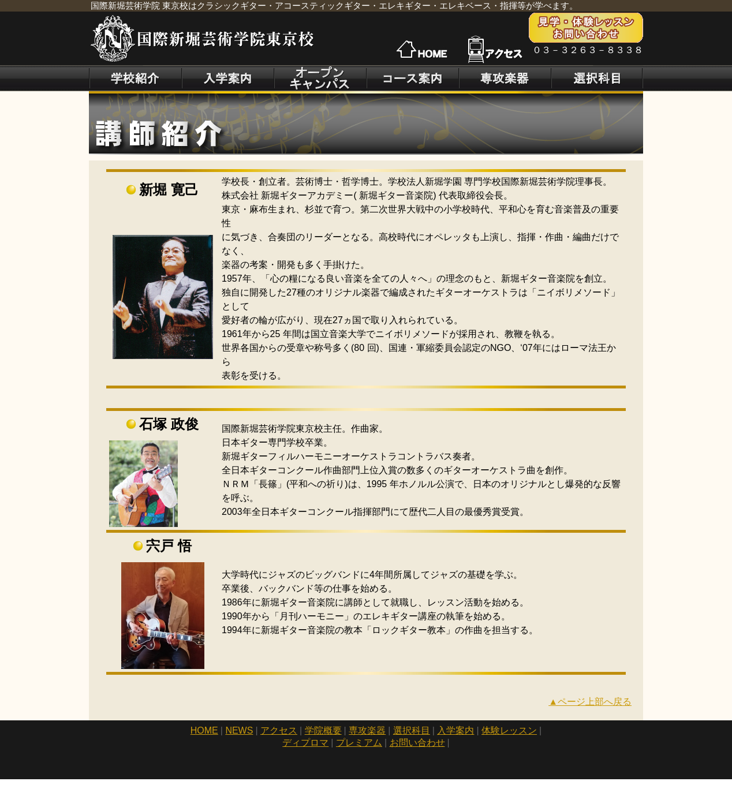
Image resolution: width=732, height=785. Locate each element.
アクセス (278, 730)
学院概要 (323, 730)
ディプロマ (305, 742)
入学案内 (455, 730)
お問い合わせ (417, 742)
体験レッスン (509, 730)
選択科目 (411, 730)
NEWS (239, 730)
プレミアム (359, 742)
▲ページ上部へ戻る (590, 701)
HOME (204, 730)
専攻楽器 (367, 730)
